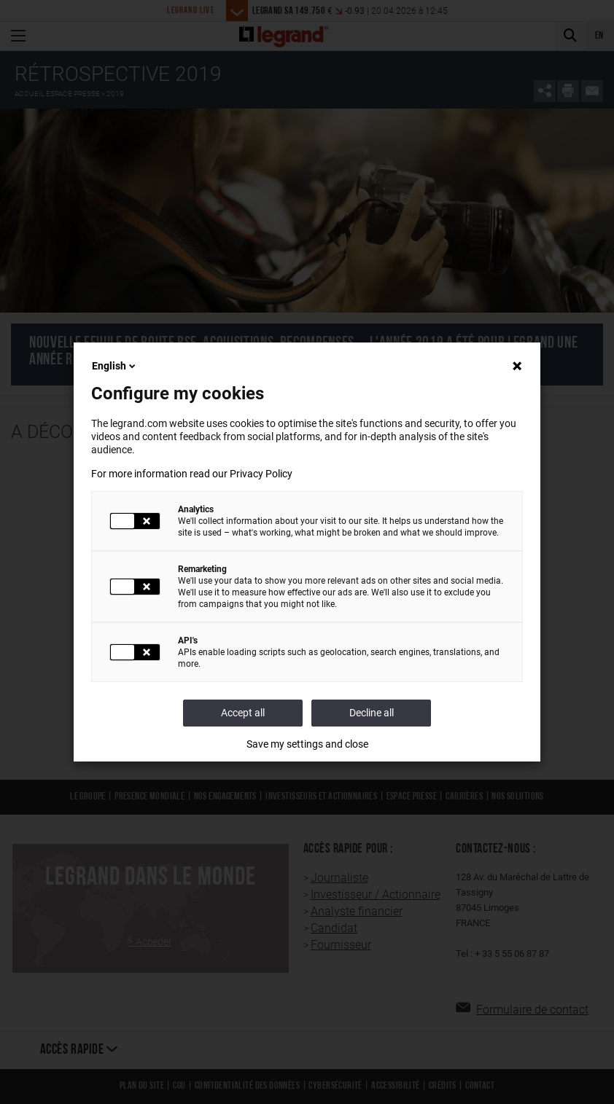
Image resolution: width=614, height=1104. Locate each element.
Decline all (371, 713)
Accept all (243, 713)
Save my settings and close (307, 744)
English (115, 366)
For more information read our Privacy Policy (191, 473)
